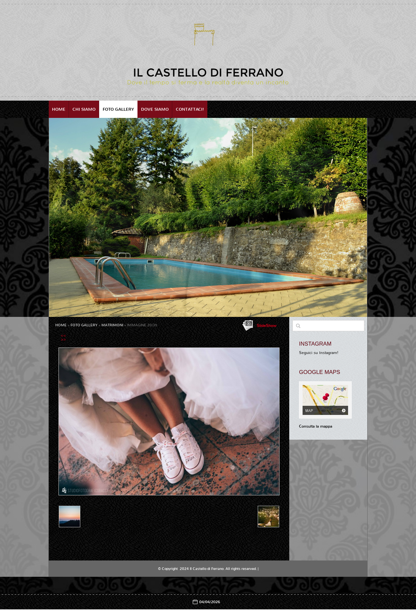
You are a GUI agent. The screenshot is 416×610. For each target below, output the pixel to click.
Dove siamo (155, 109)
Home (58, 109)
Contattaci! (190, 109)
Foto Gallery (118, 109)
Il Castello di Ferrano (208, 72)
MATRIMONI (112, 325)
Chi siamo (84, 109)
